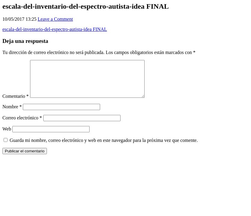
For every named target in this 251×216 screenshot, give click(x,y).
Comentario (15, 103)
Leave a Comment (55, 19)
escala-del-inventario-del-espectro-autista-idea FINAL (54, 29)
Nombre (12, 113)
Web (6, 136)
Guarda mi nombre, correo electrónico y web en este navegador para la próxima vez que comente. (104, 147)
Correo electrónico (22, 125)
